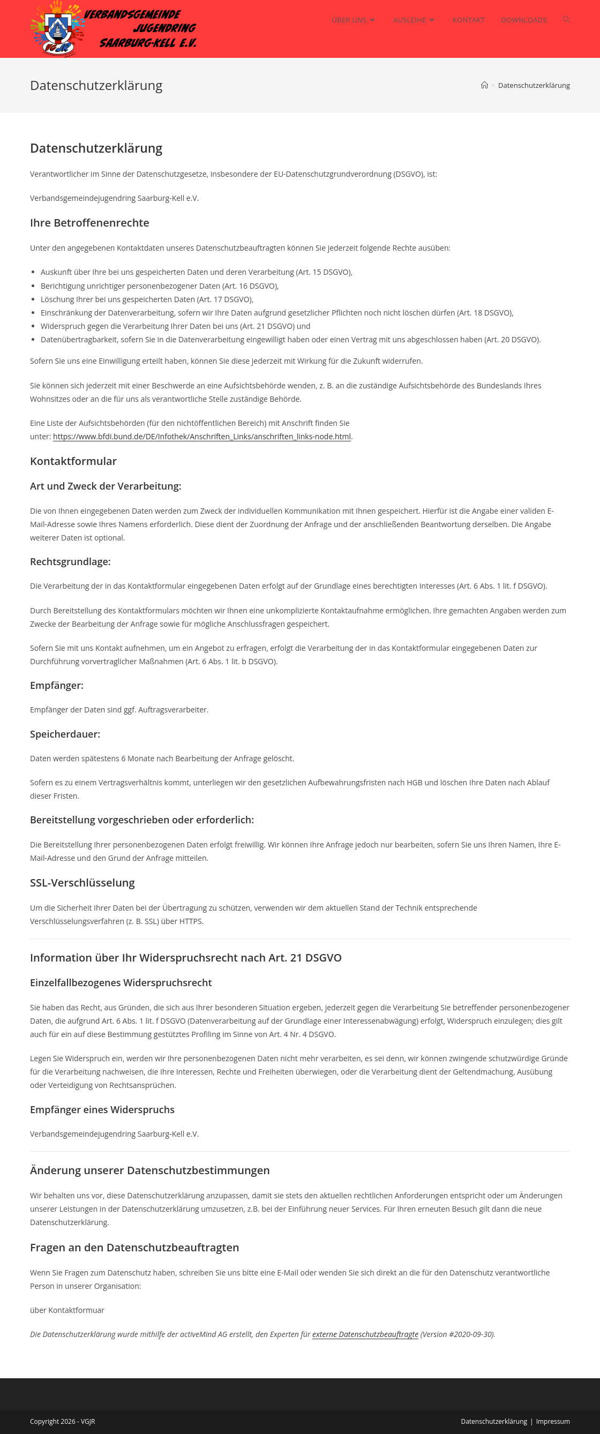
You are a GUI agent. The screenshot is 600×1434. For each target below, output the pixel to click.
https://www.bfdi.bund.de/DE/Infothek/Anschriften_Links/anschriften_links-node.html (202, 436)
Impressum (553, 1421)
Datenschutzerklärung (494, 1421)
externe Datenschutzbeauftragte (365, 1334)
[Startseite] (484, 85)
